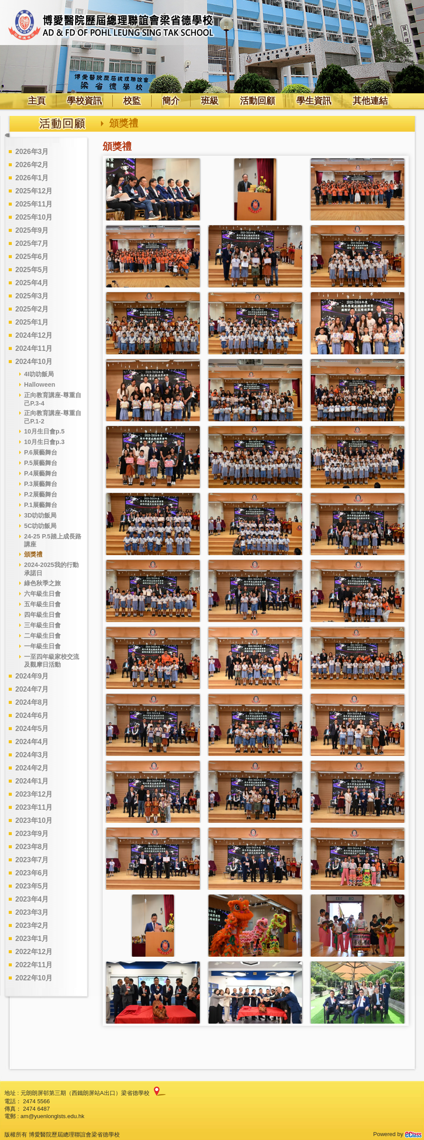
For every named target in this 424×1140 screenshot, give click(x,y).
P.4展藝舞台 (40, 473)
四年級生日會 (42, 614)
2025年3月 (32, 296)
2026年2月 (32, 164)
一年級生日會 (42, 646)
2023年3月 (32, 912)
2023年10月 (33, 820)
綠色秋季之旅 (42, 583)
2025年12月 (33, 191)
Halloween (39, 384)
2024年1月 (32, 781)
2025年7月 (32, 243)
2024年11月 (33, 348)
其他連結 (370, 100)
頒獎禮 (33, 554)
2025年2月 (32, 309)
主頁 (36, 100)
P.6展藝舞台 (40, 452)
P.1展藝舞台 (40, 504)
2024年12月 (33, 335)
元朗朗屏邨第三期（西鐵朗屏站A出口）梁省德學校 (85, 1093)
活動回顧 (257, 100)
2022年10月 (33, 978)
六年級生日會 (42, 593)
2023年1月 (32, 938)
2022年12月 (33, 951)
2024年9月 (32, 676)
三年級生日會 (42, 625)
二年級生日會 (42, 635)
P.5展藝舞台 (40, 462)
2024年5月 (32, 728)
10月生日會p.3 (44, 441)
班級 (210, 100)
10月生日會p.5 (44, 431)
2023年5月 (32, 886)
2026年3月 (32, 151)
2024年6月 (32, 715)
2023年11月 (33, 807)
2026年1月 (32, 178)
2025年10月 (33, 217)
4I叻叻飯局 (39, 374)
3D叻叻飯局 (40, 515)
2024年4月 (32, 741)
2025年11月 (33, 204)
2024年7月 (32, 689)
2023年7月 (32, 860)
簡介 (171, 100)
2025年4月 (32, 283)
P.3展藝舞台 (40, 483)
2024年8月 (32, 702)
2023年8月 (32, 846)
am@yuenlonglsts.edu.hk (52, 1116)
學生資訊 (313, 100)
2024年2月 (32, 768)
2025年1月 (32, 322)
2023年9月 (32, 833)
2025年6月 (32, 256)
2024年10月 (33, 361)
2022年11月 (33, 965)
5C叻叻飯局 (40, 525)
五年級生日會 (42, 604)
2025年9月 (32, 230)
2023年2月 (32, 925)
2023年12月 (33, 794)
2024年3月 (32, 755)
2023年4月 (32, 899)
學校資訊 (84, 100)
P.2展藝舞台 (40, 494)
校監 (132, 100)
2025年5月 (32, 269)
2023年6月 (32, 873)
